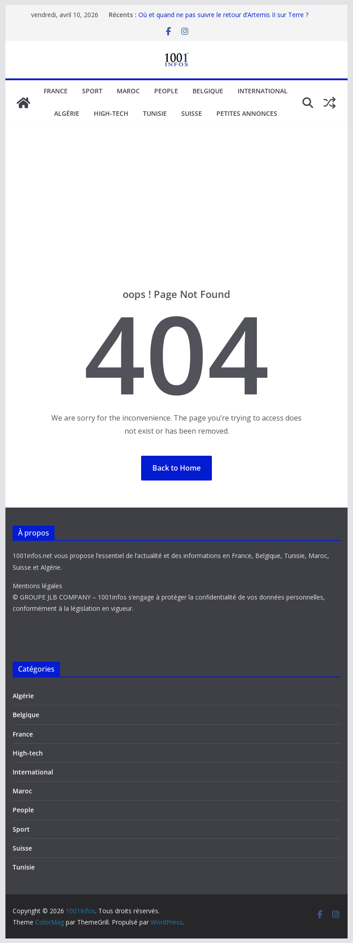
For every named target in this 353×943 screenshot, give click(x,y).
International (263, 91)
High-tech (111, 113)
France (56, 91)
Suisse (191, 113)
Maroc (128, 91)
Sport (92, 91)
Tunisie (155, 113)
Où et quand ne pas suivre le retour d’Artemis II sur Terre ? (223, 14)
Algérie (66, 113)
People (166, 91)
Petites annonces (246, 113)
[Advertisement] (176, 220)
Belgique (208, 91)
